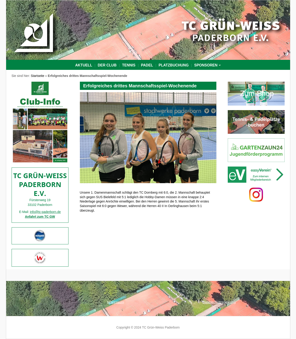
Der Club (107, 65)
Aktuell (83, 65)
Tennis (129, 65)
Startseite (37, 76)
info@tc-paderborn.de (45, 212)
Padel (147, 65)
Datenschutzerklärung (219, 302)
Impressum (115, 302)
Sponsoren (205, 65)
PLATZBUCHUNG (174, 65)
